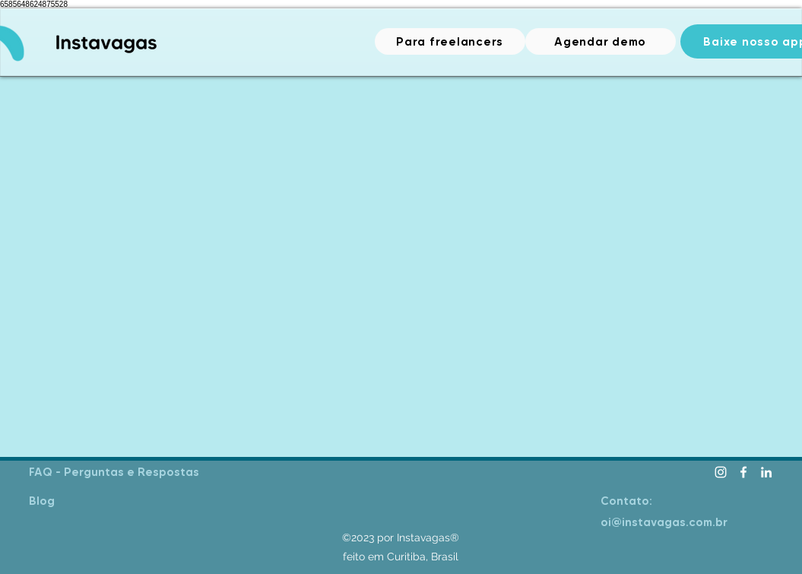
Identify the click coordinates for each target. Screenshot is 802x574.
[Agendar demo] (600, 41)
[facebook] (743, 472)
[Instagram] (720, 472)
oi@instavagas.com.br (664, 522)
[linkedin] (766, 472)
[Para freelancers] (450, 41)
